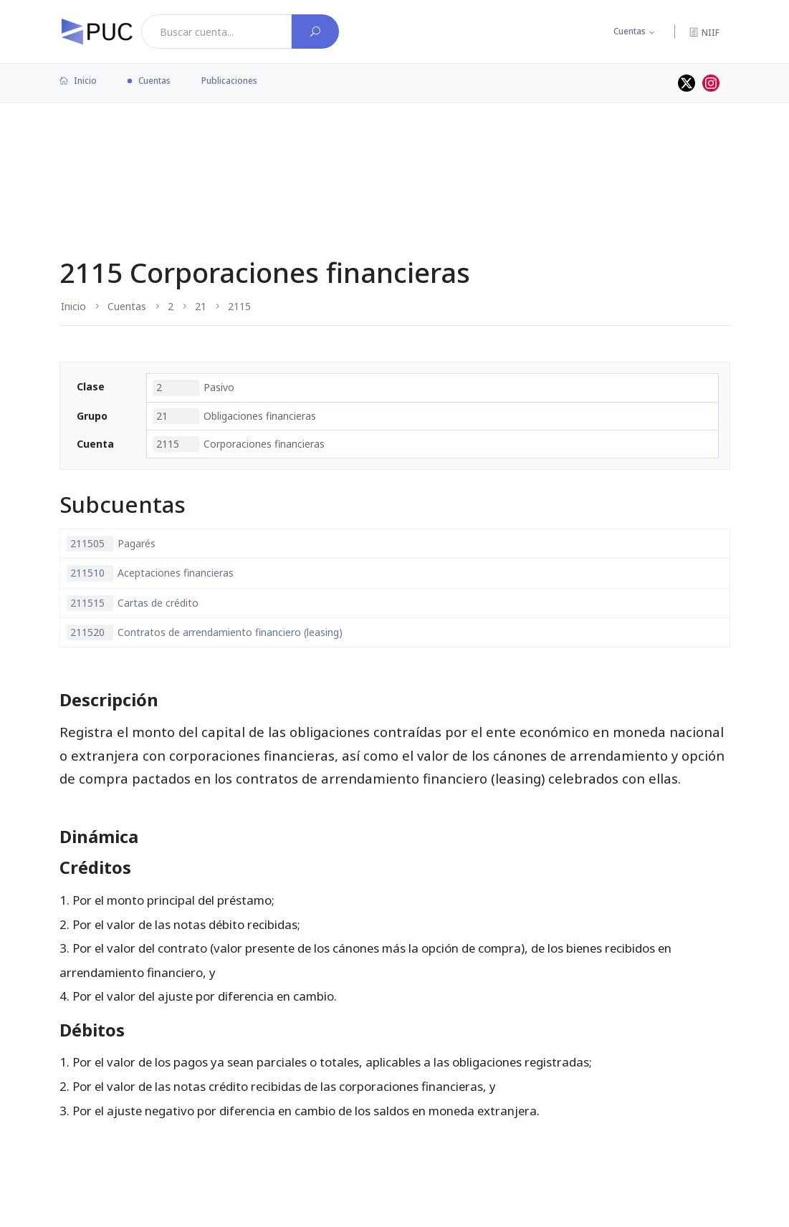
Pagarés (111, 544)
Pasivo (193, 387)
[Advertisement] (395, 149)
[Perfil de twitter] (686, 83)
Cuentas (629, 31)
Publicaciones (229, 80)
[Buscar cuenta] (315, 31)
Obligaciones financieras (234, 416)
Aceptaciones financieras (150, 573)
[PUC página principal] (96, 31)
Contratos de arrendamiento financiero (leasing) (205, 632)
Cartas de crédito (133, 603)
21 (200, 306)
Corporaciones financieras (239, 444)
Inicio (78, 80)
